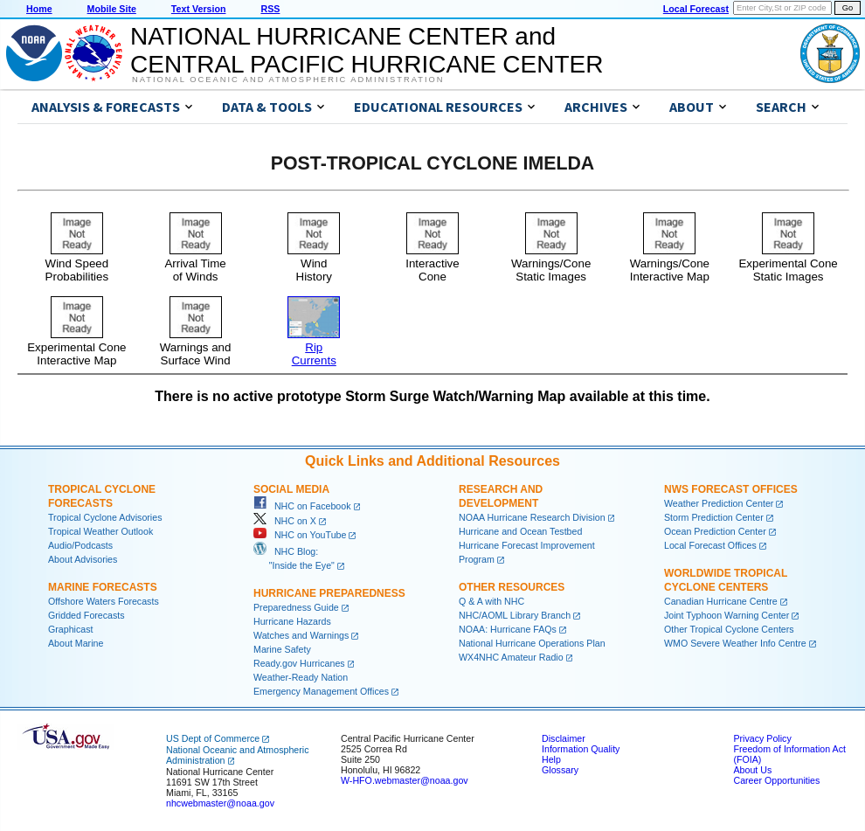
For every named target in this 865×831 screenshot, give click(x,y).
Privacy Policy (762, 738)
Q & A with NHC (491, 601)
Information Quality (580, 749)
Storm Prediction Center (714, 517)
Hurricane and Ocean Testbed (520, 531)
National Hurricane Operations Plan (532, 643)
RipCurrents (313, 347)
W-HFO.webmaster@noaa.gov (404, 780)
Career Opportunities (776, 780)
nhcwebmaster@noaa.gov (220, 803)
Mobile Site (111, 8)
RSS (270, 8)
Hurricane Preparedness (329, 593)
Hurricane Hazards (292, 621)
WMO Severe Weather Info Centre (735, 643)
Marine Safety (282, 649)
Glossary (560, 770)
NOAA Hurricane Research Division (532, 517)
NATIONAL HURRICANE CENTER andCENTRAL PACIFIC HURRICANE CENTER (366, 50)
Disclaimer (563, 738)
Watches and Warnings (301, 635)
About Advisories (82, 559)
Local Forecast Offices (710, 545)
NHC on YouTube (299, 535)
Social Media (291, 489)
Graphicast (70, 629)
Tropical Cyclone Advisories (105, 517)
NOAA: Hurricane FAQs (508, 629)
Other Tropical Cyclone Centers (729, 629)
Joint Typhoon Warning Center (726, 615)
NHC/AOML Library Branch (515, 615)
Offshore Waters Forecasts (103, 601)
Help (551, 759)
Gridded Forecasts (86, 615)
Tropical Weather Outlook (100, 531)
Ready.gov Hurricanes (299, 663)
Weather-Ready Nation (300, 677)
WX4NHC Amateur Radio (511, 657)
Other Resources (511, 587)
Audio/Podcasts (80, 545)
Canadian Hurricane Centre (721, 601)
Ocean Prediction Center (715, 531)
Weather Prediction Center (718, 503)
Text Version (198, 8)
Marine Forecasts (102, 587)
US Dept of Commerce (213, 738)
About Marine (75, 643)
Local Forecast (696, 8)
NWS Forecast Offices (731, 489)
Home (39, 8)
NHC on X (284, 521)
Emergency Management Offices (321, 691)
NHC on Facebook (302, 506)
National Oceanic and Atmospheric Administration (288, 79)
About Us (752, 770)
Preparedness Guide (296, 607)
